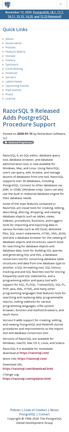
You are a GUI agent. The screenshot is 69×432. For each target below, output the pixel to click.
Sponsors (12, 64)
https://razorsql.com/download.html (28, 368)
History (10, 60)
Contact (44, 414)
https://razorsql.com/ (34, 353)
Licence (10, 98)
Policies (11, 47)
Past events (13, 90)
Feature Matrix (15, 51)
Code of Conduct (35, 410)
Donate (10, 56)
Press (9, 94)
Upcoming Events (17, 85)
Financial (11, 73)
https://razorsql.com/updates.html (27, 378)
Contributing (14, 68)
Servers (11, 77)
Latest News (14, 81)
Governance (14, 43)
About (10, 39)
